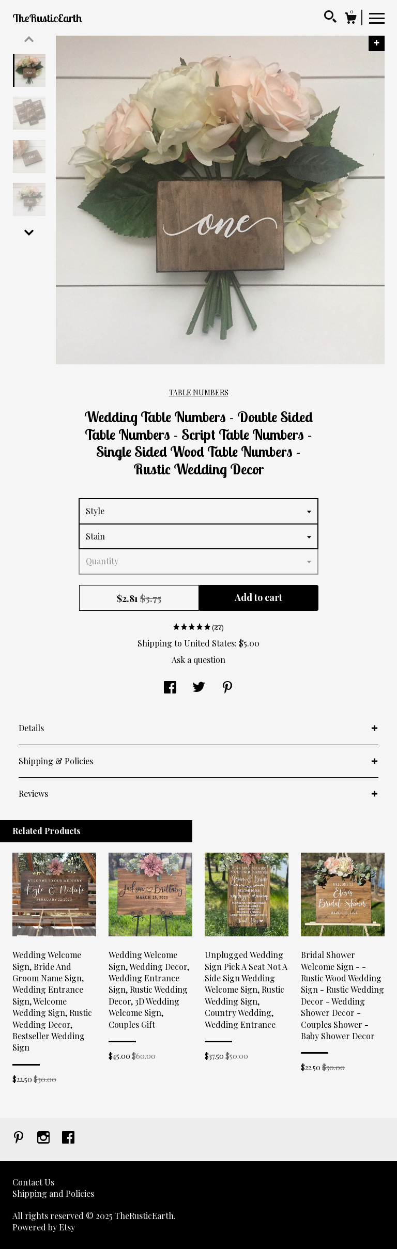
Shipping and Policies (53, 1193)
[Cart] (350, 19)
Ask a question (198, 659)
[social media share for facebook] (170, 688)
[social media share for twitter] (199, 688)
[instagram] (44, 1138)
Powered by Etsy (43, 1227)
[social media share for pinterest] (227, 688)
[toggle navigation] (377, 17)
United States (209, 643)
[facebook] (68, 1138)
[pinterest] (19, 1138)
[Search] (330, 18)
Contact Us (33, 1182)
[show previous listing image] (29, 39)
